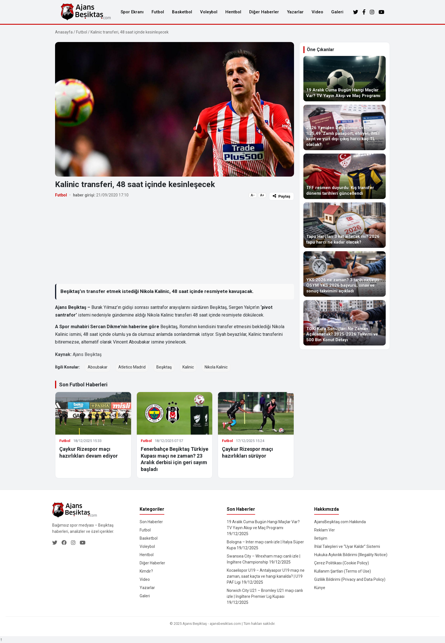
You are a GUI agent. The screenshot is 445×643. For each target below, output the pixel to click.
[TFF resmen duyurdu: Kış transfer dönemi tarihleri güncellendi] (344, 176)
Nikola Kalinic (216, 367)
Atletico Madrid (132, 367)
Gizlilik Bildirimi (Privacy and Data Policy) (349, 579)
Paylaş (281, 196)
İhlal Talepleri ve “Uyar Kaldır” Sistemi (347, 546)
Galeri (337, 11)
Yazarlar (295, 11)
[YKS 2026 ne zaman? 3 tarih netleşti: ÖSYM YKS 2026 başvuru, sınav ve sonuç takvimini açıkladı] (344, 274)
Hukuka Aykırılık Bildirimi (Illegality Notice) (350, 554)
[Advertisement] (174, 242)
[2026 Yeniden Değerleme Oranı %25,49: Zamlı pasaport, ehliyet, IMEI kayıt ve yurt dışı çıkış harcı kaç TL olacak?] (344, 127)
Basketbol (182, 11)
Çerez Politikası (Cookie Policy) (341, 563)
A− (253, 195)
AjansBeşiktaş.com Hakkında (340, 522)
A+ (262, 195)
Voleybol (208, 11)
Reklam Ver (324, 530)
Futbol (158, 11)
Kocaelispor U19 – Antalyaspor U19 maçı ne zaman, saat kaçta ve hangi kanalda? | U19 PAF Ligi (266, 576)
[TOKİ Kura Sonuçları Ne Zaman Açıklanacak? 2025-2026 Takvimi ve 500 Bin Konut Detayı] (344, 322)
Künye (319, 587)
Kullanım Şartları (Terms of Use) (342, 571)
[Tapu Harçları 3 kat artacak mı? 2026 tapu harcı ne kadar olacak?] (344, 225)
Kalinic (188, 367)
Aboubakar (98, 367)
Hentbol (233, 11)
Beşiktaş (164, 367)
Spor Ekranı (132, 11)
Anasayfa (64, 32)
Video (317, 11)
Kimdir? (146, 571)
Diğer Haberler (264, 11)
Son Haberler (151, 522)
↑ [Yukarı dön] (1, 639)
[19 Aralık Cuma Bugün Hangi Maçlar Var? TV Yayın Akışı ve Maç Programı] (344, 78)
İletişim (320, 538)
